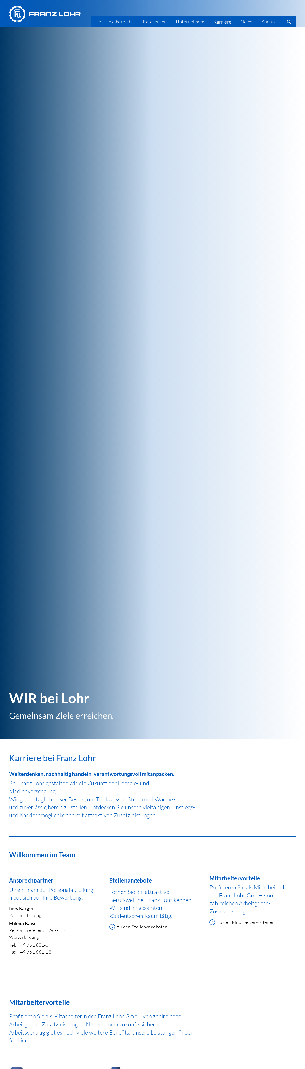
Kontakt (269, 22)
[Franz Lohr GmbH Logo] (45, 14)
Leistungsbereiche (115, 22)
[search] (289, 21)
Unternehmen (190, 22)
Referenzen (155, 22)
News (246, 22)
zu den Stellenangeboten (138, 927)
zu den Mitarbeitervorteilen (242, 922)
